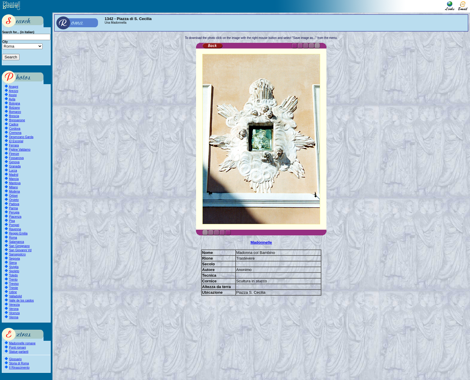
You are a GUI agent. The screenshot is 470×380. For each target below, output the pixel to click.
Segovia (14, 258)
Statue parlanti (18, 351)
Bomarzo (15, 111)
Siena (13, 262)
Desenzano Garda (21, 137)
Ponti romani (17, 347)
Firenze (14, 153)
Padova (14, 204)
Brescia (14, 116)
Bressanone (17, 120)
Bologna (14, 103)
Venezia (14, 304)
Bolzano (14, 107)
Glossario (15, 359)
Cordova (14, 128)
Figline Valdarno (20, 149)
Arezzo (13, 91)
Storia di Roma (19, 363)
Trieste (13, 288)
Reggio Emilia (18, 233)
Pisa (12, 220)
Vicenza (14, 313)
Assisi (13, 95)
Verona (14, 309)
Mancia (14, 179)
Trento (13, 279)
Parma (13, 208)
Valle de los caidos (21, 300)
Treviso (14, 283)
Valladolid (15, 296)
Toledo (13, 275)
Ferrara (14, 145)
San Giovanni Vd (20, 250)
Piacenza (15, 216)
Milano (13, 187)
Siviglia (14, 267)
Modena (14, 191)
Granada (15, 166)
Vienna (13, 317)
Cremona (15, 132)
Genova (14, 162)
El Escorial (16, 141)
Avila (12, 99)
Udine (13, 292)
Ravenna (15, 229)
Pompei (14, 225)
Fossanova (16, 158)
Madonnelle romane (22, 343)
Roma (13, 237)
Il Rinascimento (19, 367)
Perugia (14, 212)
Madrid (13, 174)
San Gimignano (19, 246)
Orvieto (14, 200)
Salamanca (16, 241)
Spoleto (14, 271)
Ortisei (13, 195)
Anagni (13, 86)
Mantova (14, 183)
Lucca (13, 170)
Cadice (13, 124)
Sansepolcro (17, 254)
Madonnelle (261, 242)
